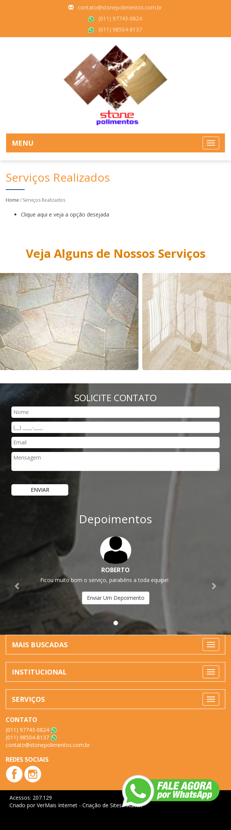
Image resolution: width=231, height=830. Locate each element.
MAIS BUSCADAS (40, 644)
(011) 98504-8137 (120, 29)
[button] (17, 582)
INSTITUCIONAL (39, 671)
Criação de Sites (102, 805)
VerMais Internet (57, 805)
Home (12, 200)
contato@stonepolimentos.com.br (120, 7)
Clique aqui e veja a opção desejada (65, 214)
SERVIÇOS (28, 699)
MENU (22, 142)
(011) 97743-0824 (120, 18)
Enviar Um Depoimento (116, 597)
